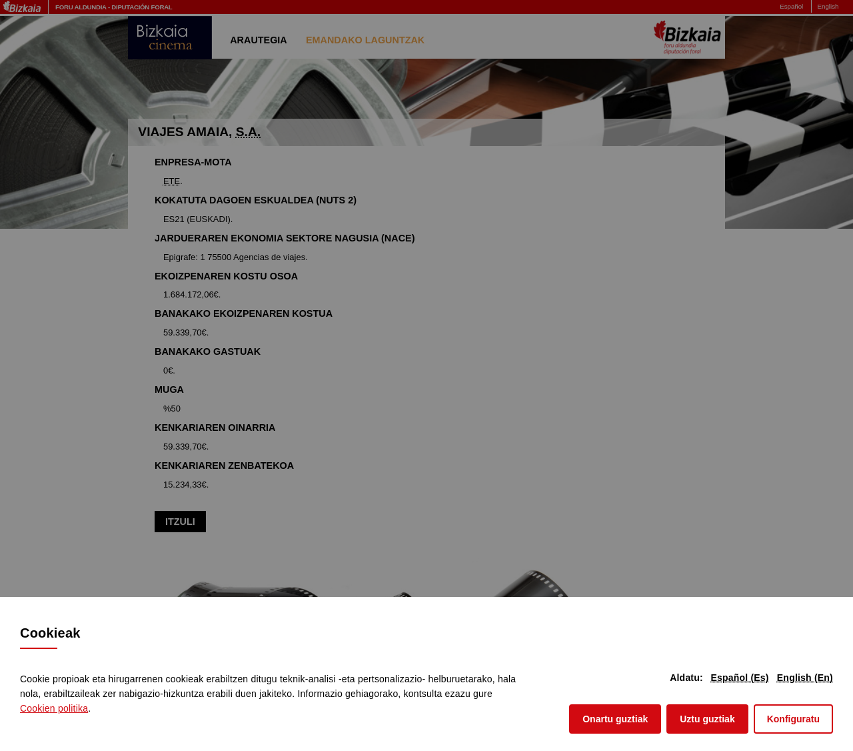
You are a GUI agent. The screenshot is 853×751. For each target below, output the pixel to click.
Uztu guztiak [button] (707, 718)
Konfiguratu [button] (793, 719)
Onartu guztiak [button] (615, 718)
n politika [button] (54, 708)
